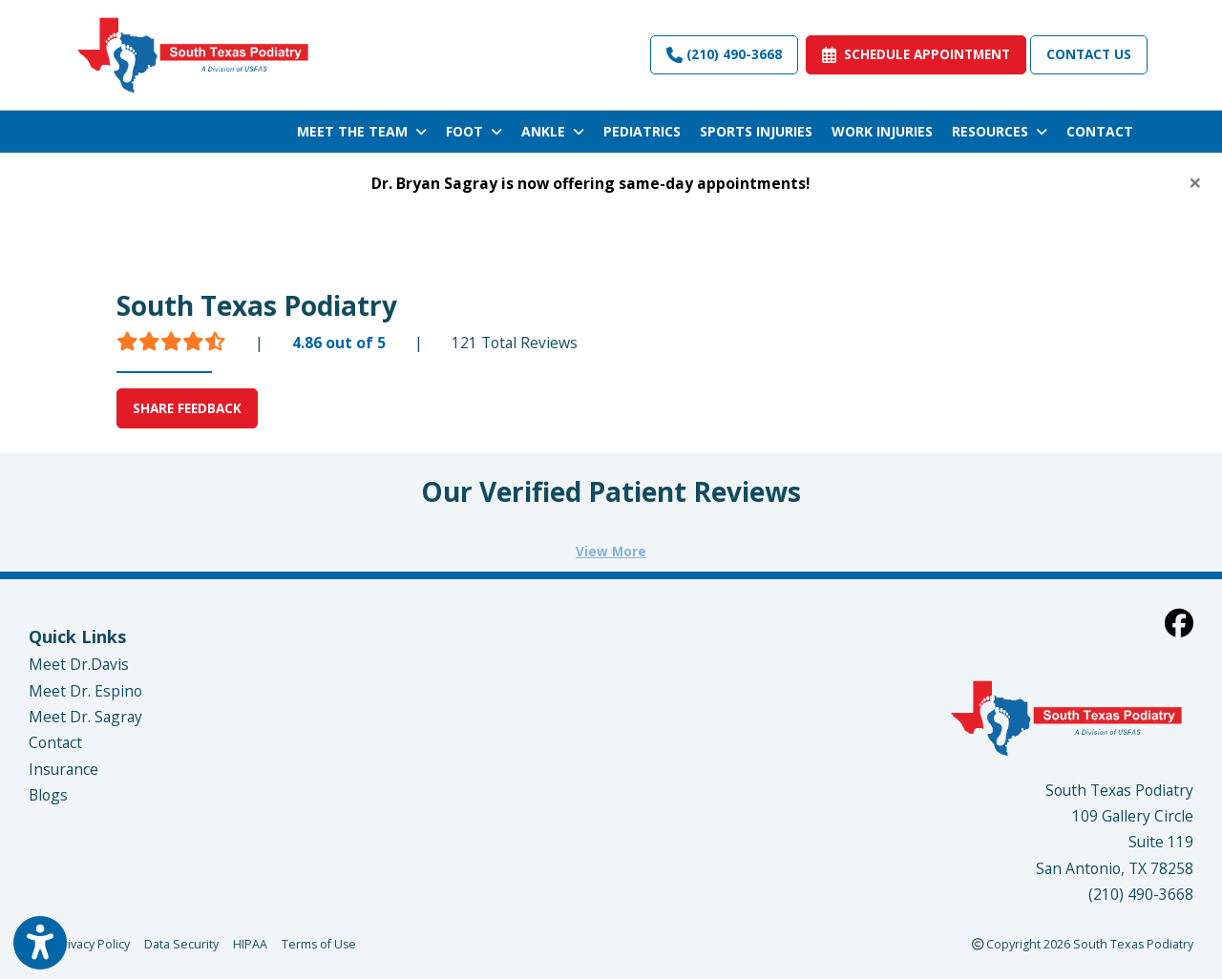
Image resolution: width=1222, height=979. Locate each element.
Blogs (48, 794)
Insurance (63, 769)
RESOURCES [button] (999, 131)
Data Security (181, 943)
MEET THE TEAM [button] (362, 131)
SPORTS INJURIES (756, 131)
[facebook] (1179, 622)
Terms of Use (319, 943)
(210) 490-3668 (724, 54)
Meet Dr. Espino (85, 690)
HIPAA (250, 943)
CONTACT (1099, 131)
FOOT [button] (474, 131)
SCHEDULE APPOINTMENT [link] (916, 54)
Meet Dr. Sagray (85, 716)
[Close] (1195, 182)
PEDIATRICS (642, 131)
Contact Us (1088, 54)
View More (611, 551)
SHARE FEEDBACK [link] (187, 408)
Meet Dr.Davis (79, 664)
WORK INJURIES (882, 131)
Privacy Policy (92, 943)
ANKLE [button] (552, 131)
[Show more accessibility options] (40, 943)
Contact (55, 742)
